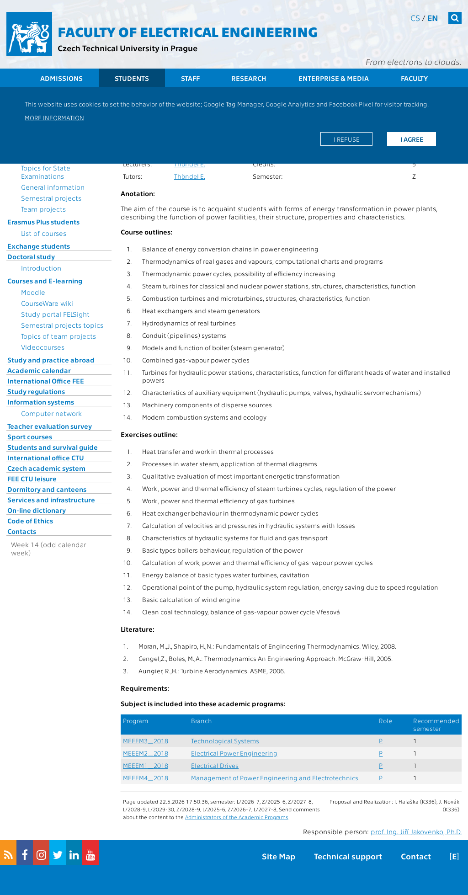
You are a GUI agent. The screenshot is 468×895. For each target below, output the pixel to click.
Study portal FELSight (55, 314)
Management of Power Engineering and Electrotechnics (274, 778)
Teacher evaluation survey (49, 426)
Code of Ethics (30, 521)
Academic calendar (39, 370)
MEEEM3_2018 (145, 741)
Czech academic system (46, 468)
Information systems (40, 402)
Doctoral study (31, 256)
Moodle (33, 292)
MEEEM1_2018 (145, 765)
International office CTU (45, 457)
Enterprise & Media (333, 78)
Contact (416, 856)
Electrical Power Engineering (234, 753)
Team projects (43, 209)
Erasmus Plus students (43, 222)
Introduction (41, 268)
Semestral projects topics (62, 325)
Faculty (414, 78)
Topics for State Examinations (45, 172)
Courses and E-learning (44, 281)
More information (54, 117)
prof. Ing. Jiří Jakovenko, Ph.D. (416, 831)
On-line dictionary (36, 510)
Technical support (348, 856)
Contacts (21, 531)
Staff (190, 78)
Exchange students (38, 246)
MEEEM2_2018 (145, 753)
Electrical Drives (215, 765)
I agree (411, 139)
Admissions (61, 78)
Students (132, 78)
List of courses (43, 233)
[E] (454, 856)
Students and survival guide (52, 447)
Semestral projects (51, 198)
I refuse (347, 139)
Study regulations (36, 391)
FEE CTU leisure (32, 478)
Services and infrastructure (51, 499)
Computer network (51, 413)
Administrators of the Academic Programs (236, 817)
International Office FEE (45, 381)
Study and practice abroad (51, 360)
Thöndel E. (189, 164)
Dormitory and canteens (46, 489)
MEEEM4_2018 (145, 778)
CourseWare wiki (47, 303)
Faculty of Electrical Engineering (188, 31)
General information (53, 187)
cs (415, 17)
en (432, 17)
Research (248, 78)
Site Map (278, 856)
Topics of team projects (58, 336)
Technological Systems (225, 741)
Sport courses (29, 436)
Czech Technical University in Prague (127, 48)
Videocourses (42, 347)
